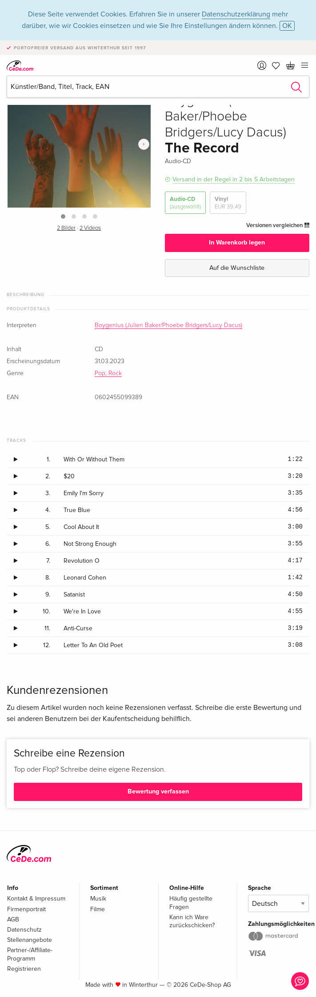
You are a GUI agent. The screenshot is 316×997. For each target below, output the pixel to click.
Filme (97, 909)
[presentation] (143, 144)
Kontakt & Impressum (36, 898)
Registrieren (24, 969)
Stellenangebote (29, 940)
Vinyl (228, 203)
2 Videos (90, 228)
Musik (98, 898)
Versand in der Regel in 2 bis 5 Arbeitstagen (233, 179)
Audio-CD (185, 203)
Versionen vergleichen (277, 225)
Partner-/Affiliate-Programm (29, 954)
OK (287, 25)
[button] (63, 216)
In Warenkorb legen (237, 242)
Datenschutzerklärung (236, 14)
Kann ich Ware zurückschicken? (192, 921)
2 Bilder (66, 228)
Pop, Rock (108, 373)
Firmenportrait (26, 909)
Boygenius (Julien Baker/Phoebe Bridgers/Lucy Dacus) (168, 325)
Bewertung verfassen (158, 791)
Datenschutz (24, 929)
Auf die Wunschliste (236, 268)
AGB (13, 919)
